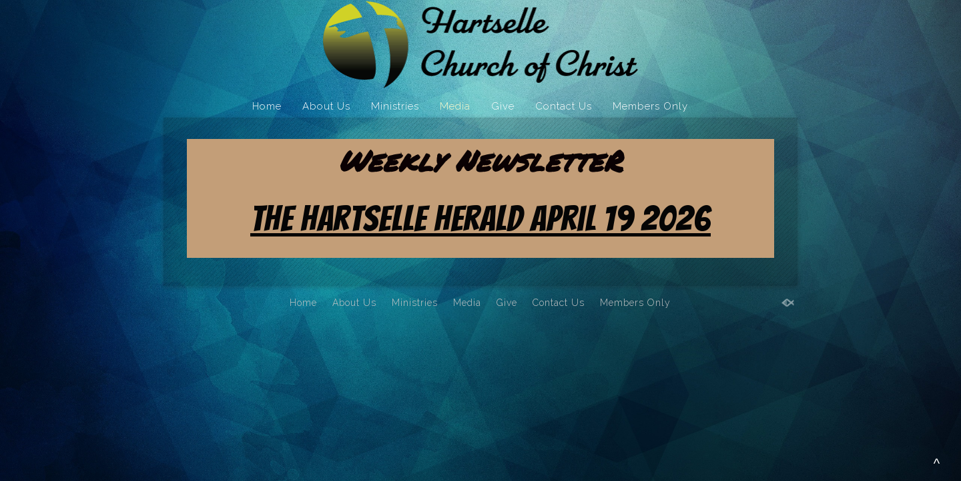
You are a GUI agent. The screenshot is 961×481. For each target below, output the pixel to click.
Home (267, 106)
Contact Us (563, 106)
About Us (326, 106)
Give (503, 106)
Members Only (650, 106)
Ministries (395, 106)
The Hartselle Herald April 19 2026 (480, 219)
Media (455, 106)
